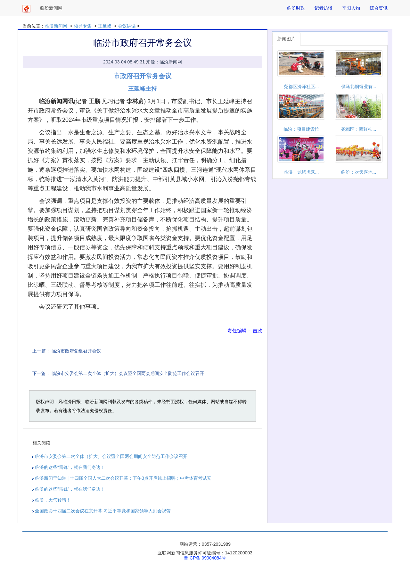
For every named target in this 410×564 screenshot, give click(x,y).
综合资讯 (379, 8)
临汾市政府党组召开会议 (76, 350)
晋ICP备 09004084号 (205, 557)
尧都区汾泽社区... (301, 86)
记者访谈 (323, 8)
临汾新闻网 (56, 26)
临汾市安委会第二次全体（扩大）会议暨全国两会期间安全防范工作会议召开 (128, 373)
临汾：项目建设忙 (301, 129)
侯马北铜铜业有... (358, 86)
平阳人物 (351, 8)
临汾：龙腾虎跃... (301, 172)
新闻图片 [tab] (286, 38)
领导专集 (83, 26)
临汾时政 (296, 8)
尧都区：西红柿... (358, 129)
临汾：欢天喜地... (358, 172)
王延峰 (104, 26)
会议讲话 (127, 26)
